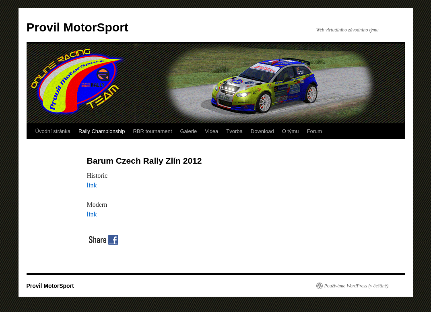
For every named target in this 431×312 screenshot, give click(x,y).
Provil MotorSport (77, 27)
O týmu (290, 131)
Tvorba (234, 131)
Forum (314, 131)
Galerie (188, 131)
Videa (211, 131)
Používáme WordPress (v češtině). (357, 286)
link (92, 185)
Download (262, 131)
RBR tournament (152, 131)
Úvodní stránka (52, 131)
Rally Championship (101, 131)
